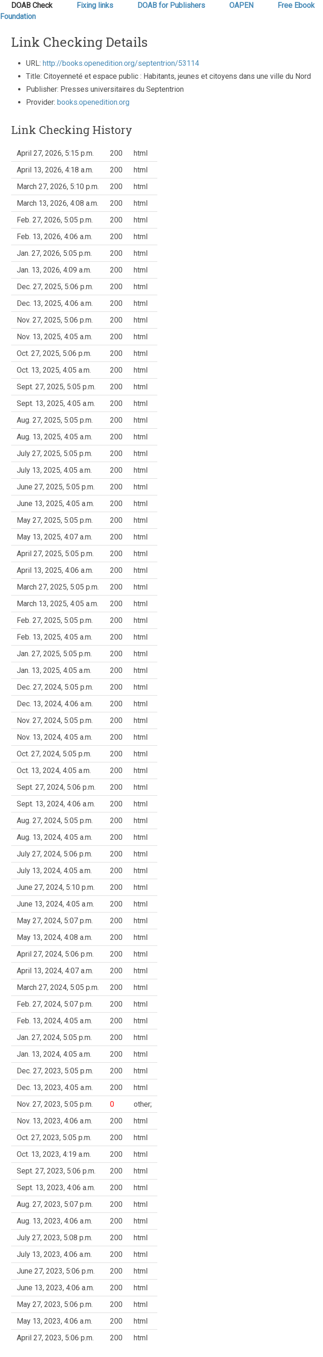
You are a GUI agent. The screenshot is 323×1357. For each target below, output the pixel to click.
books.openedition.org (93, 102)
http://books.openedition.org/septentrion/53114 (121, 63)
